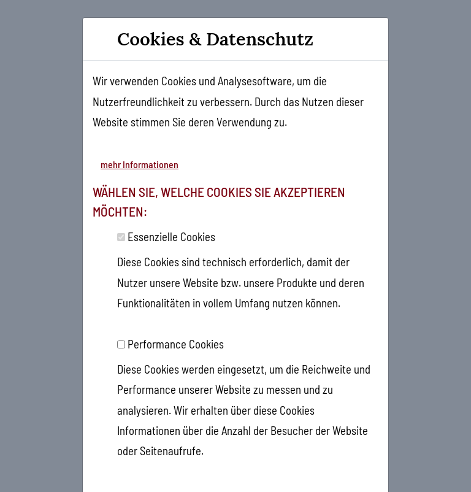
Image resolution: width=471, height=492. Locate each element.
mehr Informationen (139, 164)
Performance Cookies (176, 344)
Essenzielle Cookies (171, 236)
